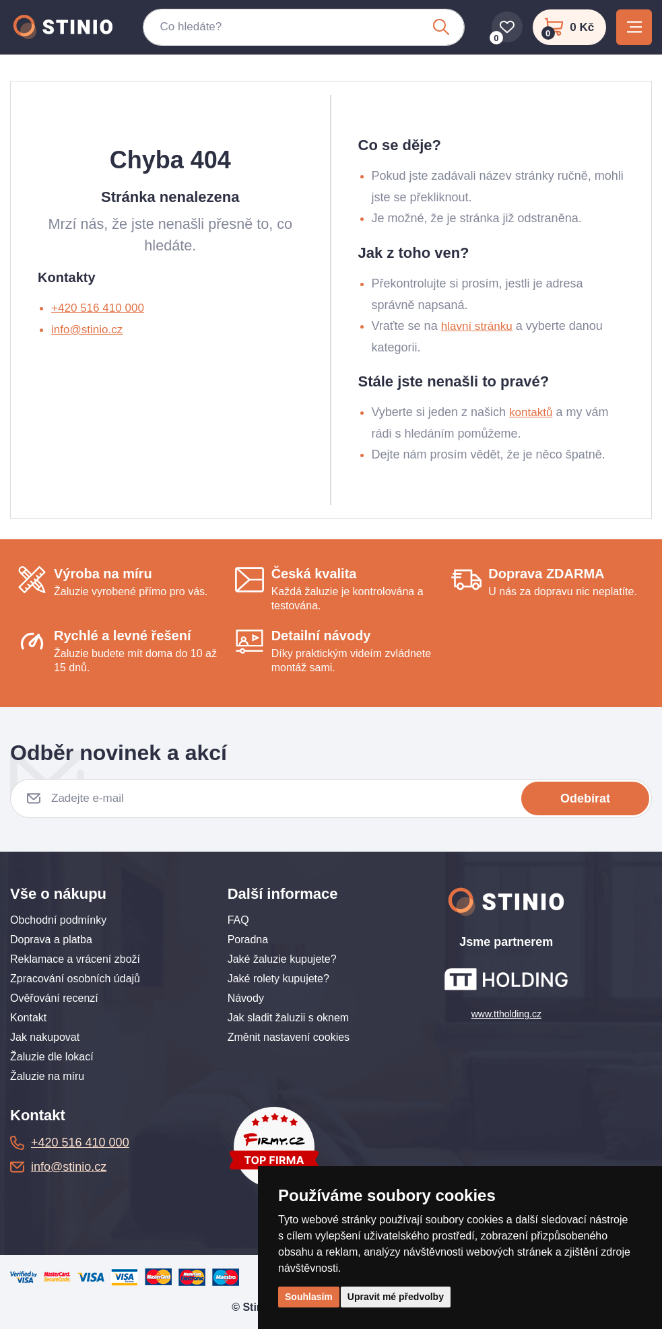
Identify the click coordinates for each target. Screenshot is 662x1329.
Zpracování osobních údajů (75, 978)
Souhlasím (309, 1296)
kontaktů (532, 412)
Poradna (248, 939)
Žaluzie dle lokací (52, 1056)
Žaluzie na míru (47, 1076)
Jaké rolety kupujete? (278, 978)
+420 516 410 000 (100, 307)
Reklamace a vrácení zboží (75, 959)
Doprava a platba (51, 939)
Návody (246, 998)
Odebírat (585, 798)
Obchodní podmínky (58, 920)
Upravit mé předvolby (395, 1296)
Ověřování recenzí (54, 998)
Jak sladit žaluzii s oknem (289, 1017)
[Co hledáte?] (291, 30)
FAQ (238, 920)
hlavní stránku (479, 326)
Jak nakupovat (44, 1037)
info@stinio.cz (89, 329)
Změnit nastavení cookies (289, 1037)
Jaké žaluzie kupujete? (282, 959)
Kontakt (28, 1017)
